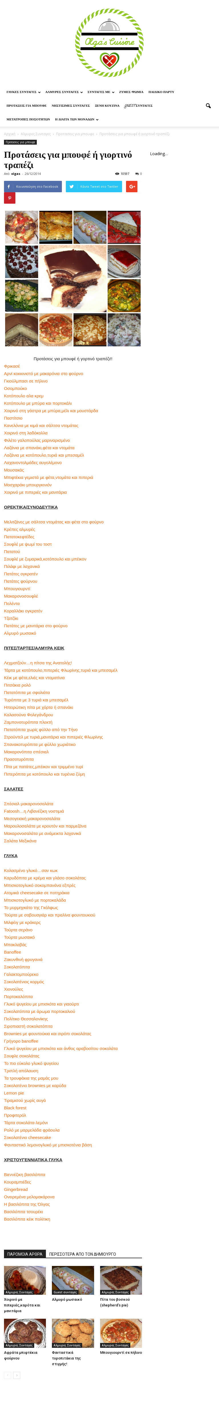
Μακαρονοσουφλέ (21, 596)
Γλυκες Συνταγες (24, 92)
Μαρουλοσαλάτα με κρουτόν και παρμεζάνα (45, 826)
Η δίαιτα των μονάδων (77, 119)
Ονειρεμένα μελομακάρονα (29, 1196)
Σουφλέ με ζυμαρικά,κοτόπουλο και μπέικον (45, 559)
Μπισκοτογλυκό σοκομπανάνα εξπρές (40, 885)
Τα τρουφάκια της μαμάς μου (31, 1078)
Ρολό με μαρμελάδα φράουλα (32, 1130)
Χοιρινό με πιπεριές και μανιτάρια (35, 492)
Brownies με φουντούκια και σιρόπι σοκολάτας (47, 1033)
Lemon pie (14, 1093)
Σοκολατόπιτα (17, 966)
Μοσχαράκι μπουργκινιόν (28, 484)
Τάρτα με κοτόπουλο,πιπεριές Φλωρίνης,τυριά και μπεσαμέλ (60, 670)
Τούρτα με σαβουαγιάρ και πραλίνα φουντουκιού (49, 915)
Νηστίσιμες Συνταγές (71, 106)
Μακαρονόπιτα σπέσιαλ (26, 751)
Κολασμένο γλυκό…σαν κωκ (31, 870)
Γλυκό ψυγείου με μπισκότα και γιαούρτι (41, 1004)
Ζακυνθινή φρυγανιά (23, 959)
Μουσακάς (14, 470)
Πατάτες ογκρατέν (21, 573)
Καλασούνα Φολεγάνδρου (28, 714)
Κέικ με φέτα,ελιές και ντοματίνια (34, 677)
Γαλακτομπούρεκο (21, 974)
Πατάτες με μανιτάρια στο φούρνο (36, 625)
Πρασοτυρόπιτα (19, 759)
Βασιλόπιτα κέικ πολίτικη (27, 1219)
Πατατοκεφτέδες (19, 536)
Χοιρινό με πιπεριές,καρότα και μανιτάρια (22, 1305)
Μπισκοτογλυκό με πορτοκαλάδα (35, 900)
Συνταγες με (101, 92)
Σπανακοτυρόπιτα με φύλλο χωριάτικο (40, 744)
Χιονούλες (13, 989)
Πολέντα (12, 603)
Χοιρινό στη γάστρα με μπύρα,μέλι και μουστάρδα (51, 410)
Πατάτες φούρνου (20, 581)
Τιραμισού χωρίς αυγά (25, 1100)
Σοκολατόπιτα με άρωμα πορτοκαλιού (39, 1011)
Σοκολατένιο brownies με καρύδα (35, 1085)
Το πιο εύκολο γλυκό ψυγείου (31, 1063)
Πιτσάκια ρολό (17, 685)
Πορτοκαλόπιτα (18, 996)
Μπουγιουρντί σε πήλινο (121, 1352)
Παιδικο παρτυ (161, 92)
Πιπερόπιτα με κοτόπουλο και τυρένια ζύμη (44, 774)
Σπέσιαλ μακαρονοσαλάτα (28, 803)
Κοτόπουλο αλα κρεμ (24, 395)
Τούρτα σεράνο (18, 929)
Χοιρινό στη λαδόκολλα (26, 432)
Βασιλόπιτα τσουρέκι (23, 1211)
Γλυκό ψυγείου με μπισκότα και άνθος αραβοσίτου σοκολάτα (61, 1048)
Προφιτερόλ (15, 1115)
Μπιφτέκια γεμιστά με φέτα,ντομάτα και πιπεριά (48, 477)
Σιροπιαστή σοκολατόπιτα (28, 1026)
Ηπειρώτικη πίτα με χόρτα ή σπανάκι (38, 707)
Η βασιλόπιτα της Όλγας (27, 1204)
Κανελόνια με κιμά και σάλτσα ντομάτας (41, 425)
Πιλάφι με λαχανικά (22, 566)
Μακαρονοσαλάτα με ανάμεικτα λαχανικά (42, 833)
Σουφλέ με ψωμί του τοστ (28, 544)
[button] (208, 106)
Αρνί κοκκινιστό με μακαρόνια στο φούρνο (43, 373)
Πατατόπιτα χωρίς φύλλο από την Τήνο (41, 729)
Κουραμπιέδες (17, 1182)
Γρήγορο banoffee (21, 1041)
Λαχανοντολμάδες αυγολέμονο (33, 462)
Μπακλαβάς (15, 944)
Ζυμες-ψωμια (131, 92)
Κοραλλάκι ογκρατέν (23, 610)
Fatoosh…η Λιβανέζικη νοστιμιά (34, 811)
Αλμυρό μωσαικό (20, 633)
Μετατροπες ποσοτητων (28, 119)
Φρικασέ (12, 366)
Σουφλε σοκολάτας (21, 1055)
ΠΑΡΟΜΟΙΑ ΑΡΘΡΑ (24, 1254)
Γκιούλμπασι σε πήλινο (26, 381)
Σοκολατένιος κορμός (24, 981)
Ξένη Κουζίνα (107, 106)
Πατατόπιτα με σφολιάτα (27, 692)
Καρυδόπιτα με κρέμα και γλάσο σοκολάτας (45, 877)
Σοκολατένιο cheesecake (27, 1137)
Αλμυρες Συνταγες (64, 92)
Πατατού (12, 551)
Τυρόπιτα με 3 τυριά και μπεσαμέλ (36, 699)
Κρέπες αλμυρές (19, 529)
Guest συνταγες (139, 106)
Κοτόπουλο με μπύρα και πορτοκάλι (38, 403)
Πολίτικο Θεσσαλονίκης (26, 1018)
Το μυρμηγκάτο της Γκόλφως (31, 907)
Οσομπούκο (15, 388)
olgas (15, 173)
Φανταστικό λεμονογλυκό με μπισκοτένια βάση (48, 1144)
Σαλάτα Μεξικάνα (20, 840)
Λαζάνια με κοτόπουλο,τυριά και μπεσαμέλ (44, 455)
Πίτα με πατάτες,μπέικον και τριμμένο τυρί (43, 766)
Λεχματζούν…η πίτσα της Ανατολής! (38, 662)
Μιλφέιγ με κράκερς (22, 922)
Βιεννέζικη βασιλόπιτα (24, 1174)
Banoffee (12, 952)
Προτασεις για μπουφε (26, 106)
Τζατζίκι (11, 618)
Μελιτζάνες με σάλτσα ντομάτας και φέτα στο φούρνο (54, 521)
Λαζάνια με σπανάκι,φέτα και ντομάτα (39, 447)
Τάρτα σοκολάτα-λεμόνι (26, 1122)
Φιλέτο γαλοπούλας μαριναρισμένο (37, 440)
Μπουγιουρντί (17, 588)
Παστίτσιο (13, 418)
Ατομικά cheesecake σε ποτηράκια (37, 892)
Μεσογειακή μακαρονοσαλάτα (32, 818)
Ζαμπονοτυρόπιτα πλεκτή (28, 722)
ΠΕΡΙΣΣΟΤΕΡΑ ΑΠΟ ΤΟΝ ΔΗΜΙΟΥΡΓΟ (82, 1254)
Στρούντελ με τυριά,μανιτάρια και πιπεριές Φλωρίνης (53, 737)
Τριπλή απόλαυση (21, 1070)
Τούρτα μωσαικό (19, 937)
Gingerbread (16, 1189)
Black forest (15, 1107)
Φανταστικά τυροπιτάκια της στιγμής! (66, 1358)
